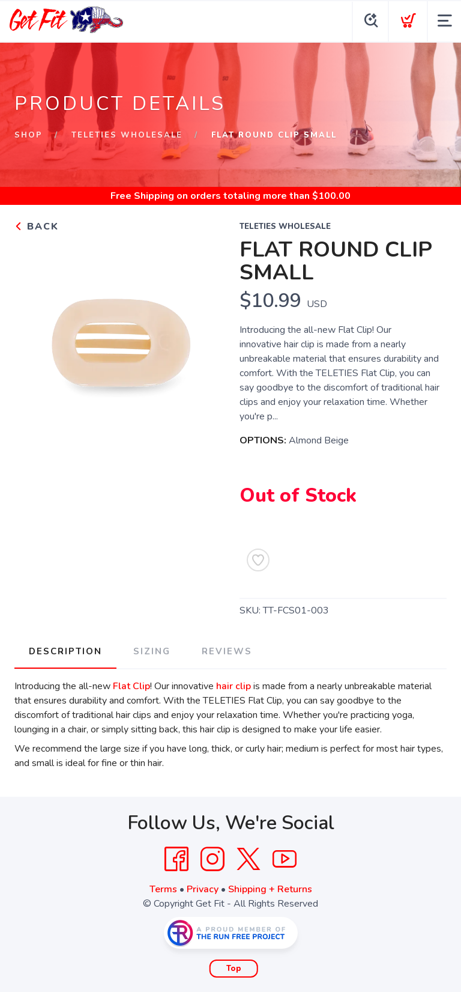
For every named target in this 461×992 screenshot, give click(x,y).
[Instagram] (212, 859)
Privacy (202, 889)
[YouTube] (285, 859)
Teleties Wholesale (126, 135)
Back (36, 226)
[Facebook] (176, 859)
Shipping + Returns (270, 889)
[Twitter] (248, 859)
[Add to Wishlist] (258, 560)
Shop (28, 135)
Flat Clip (131, 686)
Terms (163, 889)
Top (233, 968)
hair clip (233, 686)
